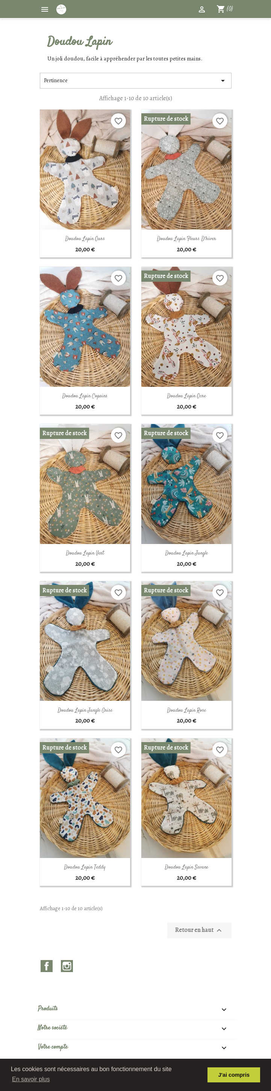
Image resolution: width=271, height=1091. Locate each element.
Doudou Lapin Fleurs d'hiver (186, 239)
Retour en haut (199, 930)
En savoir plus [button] (31, 1079)
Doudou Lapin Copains (84, 396)
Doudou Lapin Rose (186, 710)
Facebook (47, 966)
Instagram (67, 966)
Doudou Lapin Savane (186, 867)
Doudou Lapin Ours (85, 239)
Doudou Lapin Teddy (85, 867)
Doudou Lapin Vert (85, 553)
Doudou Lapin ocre (186, 396)
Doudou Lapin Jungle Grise (85, 710)
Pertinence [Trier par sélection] (135, 80)
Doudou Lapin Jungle (186, 553)
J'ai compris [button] (233, 1075)
